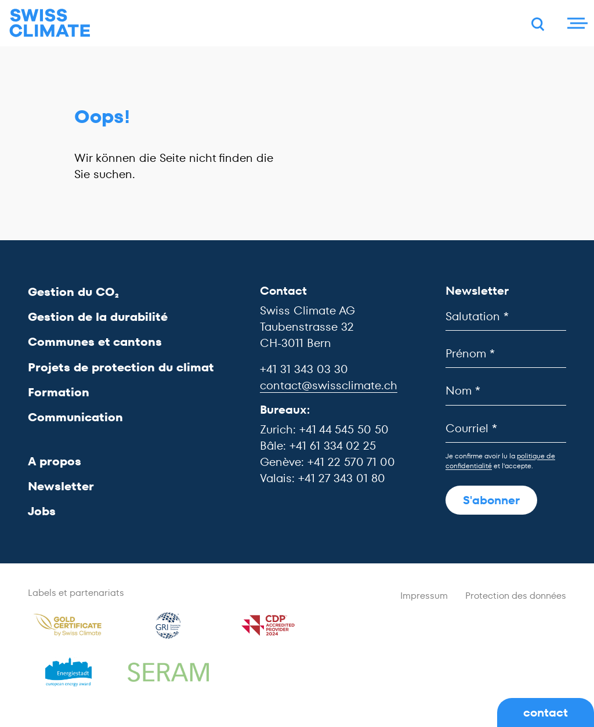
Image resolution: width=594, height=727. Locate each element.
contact (545, 712)
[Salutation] (506, 316)
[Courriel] (506, 428)
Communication (75, 417)
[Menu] (576, 23)
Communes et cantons (95, 342)
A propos (54, 461)
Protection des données (515, 595)
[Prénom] (506, 353)
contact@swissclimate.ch (328, 385)
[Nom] (506, 391)
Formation (58, 392)
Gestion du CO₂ (73, 292)
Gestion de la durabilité (98, 317)
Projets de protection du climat (121, 367)
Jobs (42, 511)
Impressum (424, 595)
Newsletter (61, 486)
